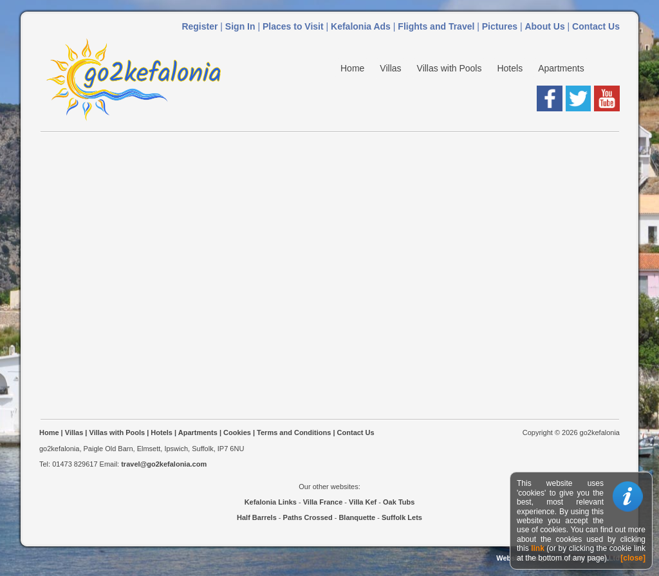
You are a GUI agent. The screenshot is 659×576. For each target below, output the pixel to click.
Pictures (499, 26)
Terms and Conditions (294, 432)
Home (352, 68)
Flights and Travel (436, 26)
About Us (544, 26)
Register (199, 26)
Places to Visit (293, 26)
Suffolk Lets (402, 517)
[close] (632, 557)
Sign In (240, 26)
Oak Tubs (398, 502)
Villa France (323, 502)
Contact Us (596, 26)
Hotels (510, 68)
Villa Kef (362, 502)
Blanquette (357, 517)
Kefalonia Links (271, 502)
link (537, 548)
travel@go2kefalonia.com (164, 464)
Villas (390, 68)
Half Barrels (257, 517)
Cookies (237, 432)
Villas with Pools (449, 68)
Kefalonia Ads (361, 26)
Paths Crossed (308, 517)
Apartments (561, 68)
